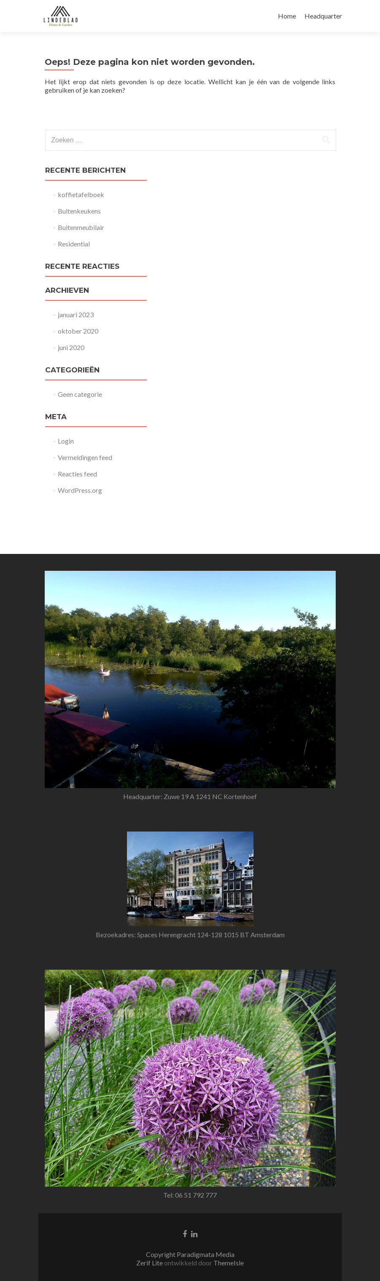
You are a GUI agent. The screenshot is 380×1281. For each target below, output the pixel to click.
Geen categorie (80, 394)
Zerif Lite (150, 1210)
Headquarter (323, 16)
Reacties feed (77, 474)
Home (287, 16)
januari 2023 (76, 314)
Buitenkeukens (79, 211)
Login (66, 441)
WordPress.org (80, 490)
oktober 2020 (78, 331)
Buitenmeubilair (81, 227)
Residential (74, 244)
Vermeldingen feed (85, 457)
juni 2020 (71, 347)
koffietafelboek (81, 194)
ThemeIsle (228, 1210)
